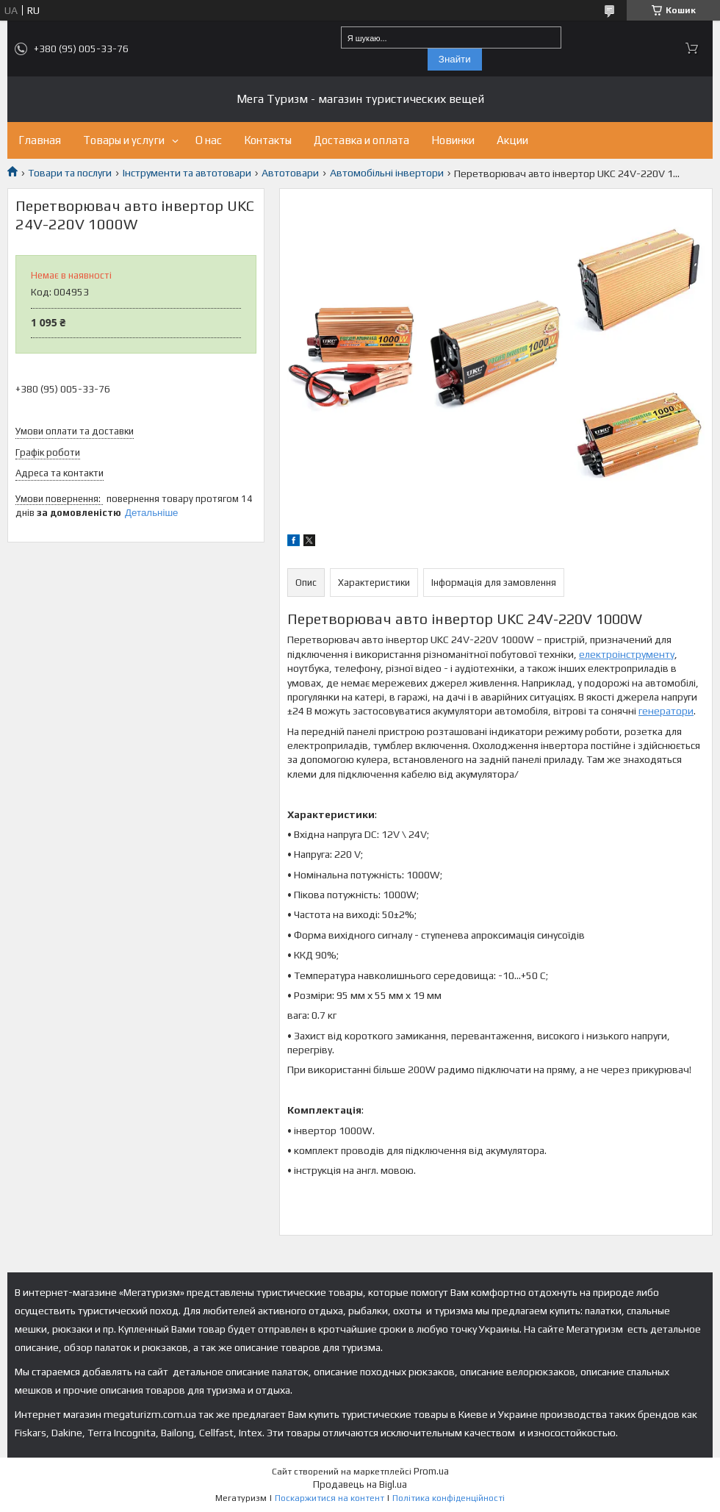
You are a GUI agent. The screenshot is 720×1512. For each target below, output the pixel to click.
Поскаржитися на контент (329, 1498)
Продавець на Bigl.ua (360, 1484)
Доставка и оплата (361, 140)
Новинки (453, 140)
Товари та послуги (70, 173)
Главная (39, 140)
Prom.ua (431, 1471)
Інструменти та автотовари (187, 173)
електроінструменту (626, 654)
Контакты (268, 140)
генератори (666, 711)
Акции (512, 140)
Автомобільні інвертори (387, 173)
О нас (208, 140)
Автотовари (290, 173)
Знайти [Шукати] (455, 59)
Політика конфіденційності (448, 1498)
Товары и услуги (124, 140)
